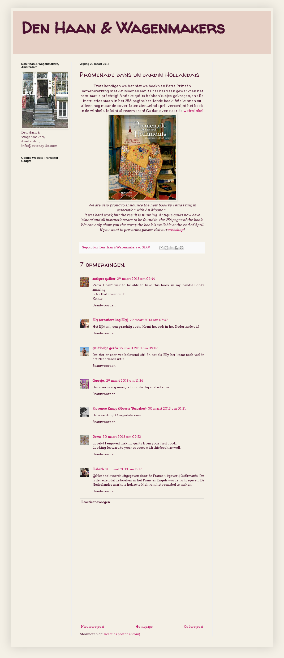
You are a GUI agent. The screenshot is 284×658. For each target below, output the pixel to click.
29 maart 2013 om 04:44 (136, 279)
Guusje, (98, 380)
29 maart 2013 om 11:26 (124, 380)
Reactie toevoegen (95, 502)
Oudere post (193, 626)
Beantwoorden (103, 305)
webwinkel (193, 111)
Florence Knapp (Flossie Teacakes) (119, 408)
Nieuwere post (92, 626)
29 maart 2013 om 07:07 (149, 320)
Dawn (96, 437)
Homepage (144, 626)
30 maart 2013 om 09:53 (122, 437)
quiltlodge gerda (105, 348)
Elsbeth (98, 469)
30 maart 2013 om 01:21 (167, 408)
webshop (175, 229)
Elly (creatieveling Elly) (110, 320)
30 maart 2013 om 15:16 (124, 469)
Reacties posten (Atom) (122, 634)
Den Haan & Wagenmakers (123, 28)
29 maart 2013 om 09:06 (138, 348)
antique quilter (103, 279)
